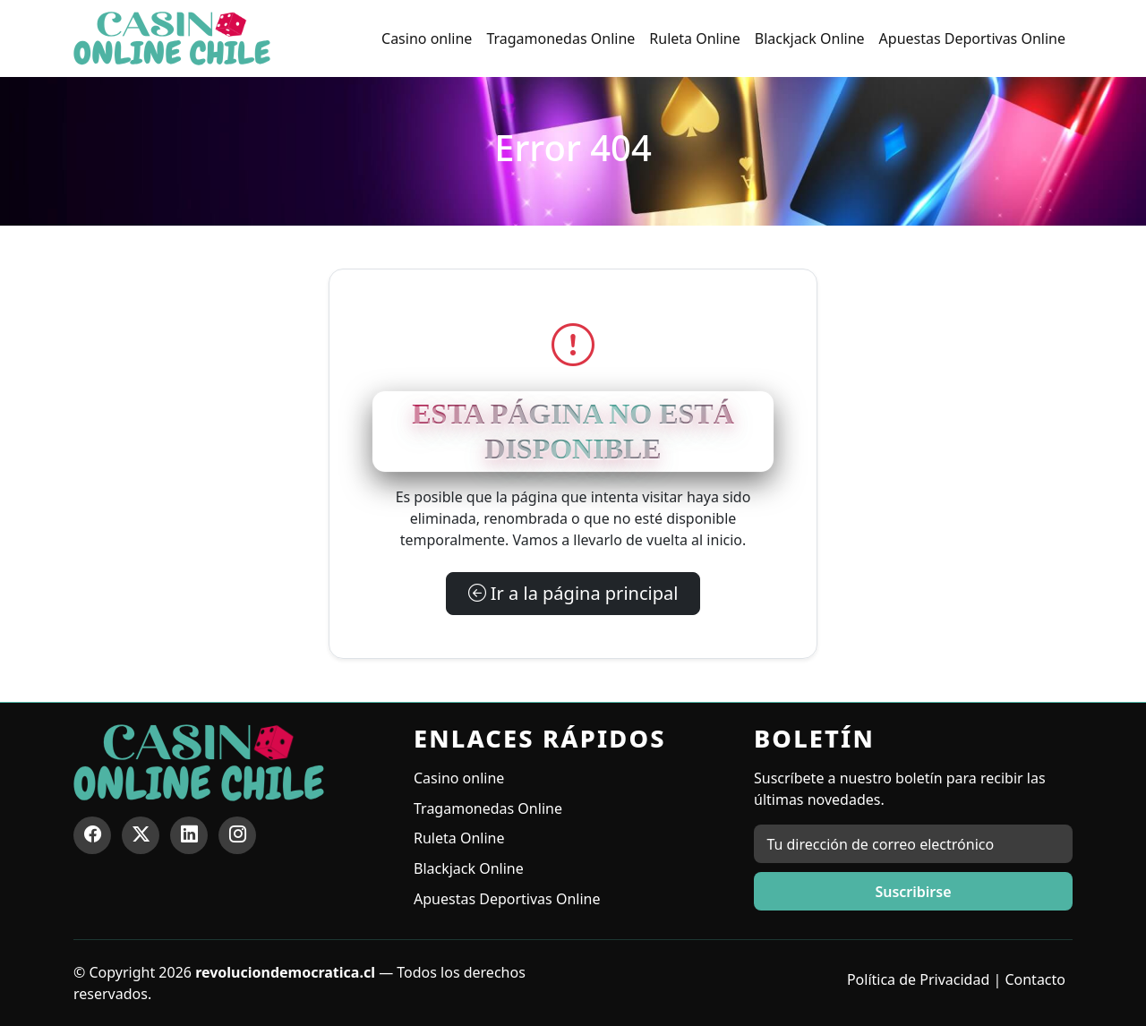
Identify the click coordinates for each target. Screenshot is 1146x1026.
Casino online (426, 38)
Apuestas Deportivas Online (972, 38)
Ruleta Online (694, 38)
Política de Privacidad (918, 979)
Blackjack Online (810, 38)
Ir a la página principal (573, 593)
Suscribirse (913, 892)
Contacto (1035, 979)
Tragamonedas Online (560, 38)
